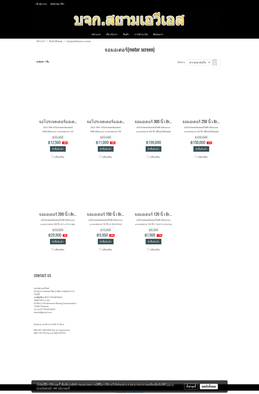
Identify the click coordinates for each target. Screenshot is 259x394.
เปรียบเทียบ (59, 157)
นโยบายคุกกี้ (64, 388)
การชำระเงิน (141, 34)
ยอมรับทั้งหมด (209, 386)
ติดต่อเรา (158, 34)
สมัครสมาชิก (57, 4)
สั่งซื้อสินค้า (58, 149)
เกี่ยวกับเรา (112, 34)
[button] (168, 34)
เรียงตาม (182, 62)
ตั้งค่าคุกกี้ (191, 386)
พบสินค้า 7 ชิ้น (42, 61)
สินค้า (126, 34)
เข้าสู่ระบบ (41, 4)
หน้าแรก (96, 34)
